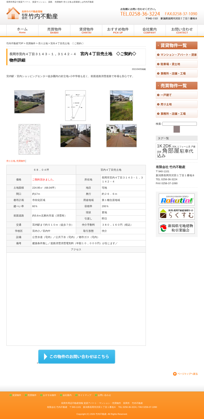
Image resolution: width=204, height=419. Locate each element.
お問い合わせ (104, 395)
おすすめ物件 (49, 395)
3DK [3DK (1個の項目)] (174, 146)
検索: (159, 123)
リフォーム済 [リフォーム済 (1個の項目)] (183, 146)
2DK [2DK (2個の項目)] (167, 145)
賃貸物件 (16, 395)
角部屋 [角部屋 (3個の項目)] (170, 150)
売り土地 (10, 161)
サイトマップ (84, 395)
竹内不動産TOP (14, 43)
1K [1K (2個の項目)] (159, 145)
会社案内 (67, 395)
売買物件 (20, 161)
